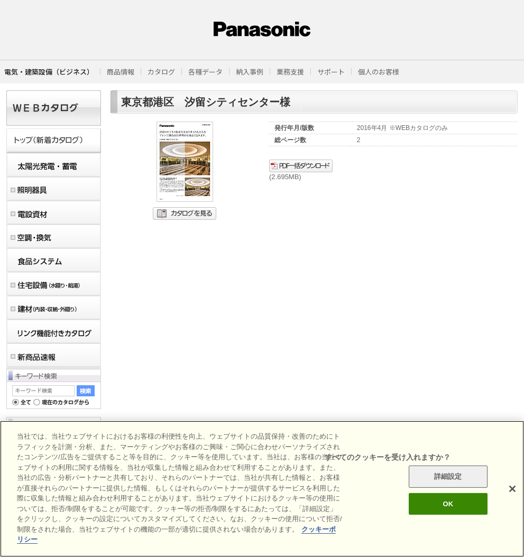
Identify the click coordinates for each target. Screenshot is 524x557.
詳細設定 (448, 476)
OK (448, 504)
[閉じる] (512, 488)
